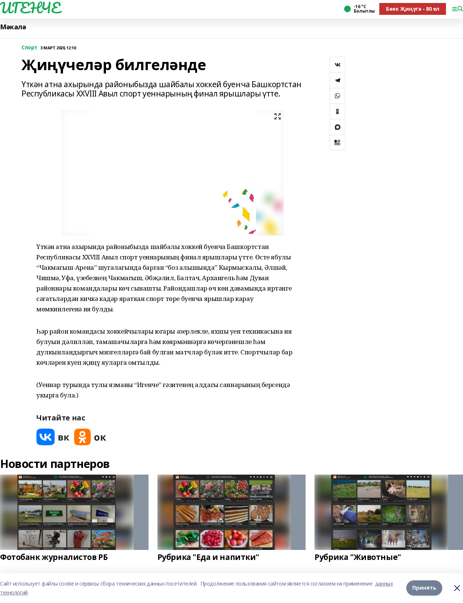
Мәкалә (13, 27)
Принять (424, 587)
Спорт (29, 48)
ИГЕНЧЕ (30, 8)
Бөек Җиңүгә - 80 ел (412, 8)
